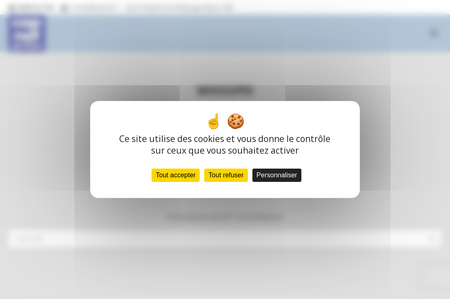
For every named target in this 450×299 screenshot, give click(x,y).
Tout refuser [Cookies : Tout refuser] (225, 175)
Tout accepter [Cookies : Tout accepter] (176, 175)
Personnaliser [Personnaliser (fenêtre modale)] (277, 175)
